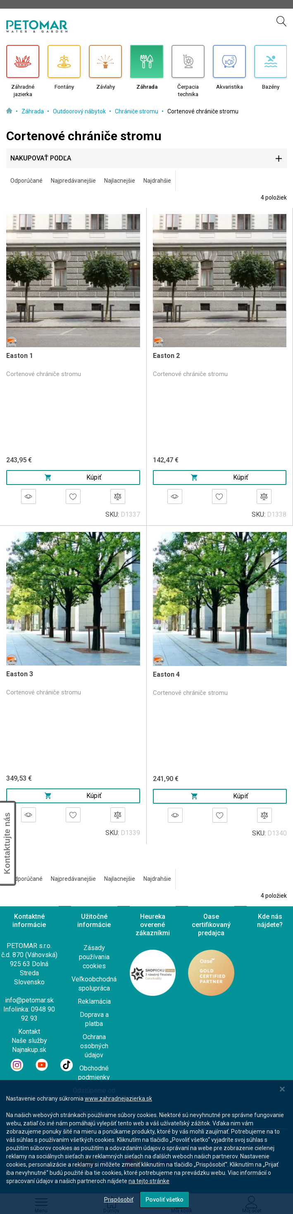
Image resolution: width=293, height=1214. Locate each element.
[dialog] (146, 1147)
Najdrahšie (157, 180)
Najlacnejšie (119, 180)
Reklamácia (94, 1001)
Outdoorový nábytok (80, 111)
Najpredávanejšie (73, 180)
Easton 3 (19, 674)
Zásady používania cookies (94, 957)
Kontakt (29, 1031)
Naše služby (29, 1041)
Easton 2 (166, 356)
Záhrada (33, 111)
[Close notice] (282, 1089)
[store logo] (36, 26)
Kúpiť (73, 477)
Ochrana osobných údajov (94, 1046)
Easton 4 (166, 674)
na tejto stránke (149, 1181)
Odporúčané (26, 180)
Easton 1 (19, 356)
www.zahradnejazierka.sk (118, 1098)
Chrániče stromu (137, 111)
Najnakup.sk (29, 1050)
